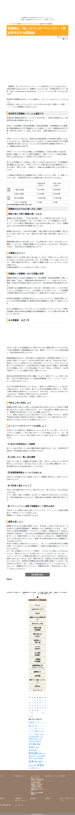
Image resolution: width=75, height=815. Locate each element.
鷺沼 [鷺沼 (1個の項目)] (38, 768)
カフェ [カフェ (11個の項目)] (33, 726)
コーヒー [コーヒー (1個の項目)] (40, 726)
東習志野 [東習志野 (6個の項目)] (33, 753)
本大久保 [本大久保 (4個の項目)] (32, 750)
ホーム (37, 605)
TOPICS (62, 776)
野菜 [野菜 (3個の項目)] (36, 762)
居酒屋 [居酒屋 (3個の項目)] (31, 747)
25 (42, 708)
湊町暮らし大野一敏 (37, 641)
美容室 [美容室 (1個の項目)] (38, 756)
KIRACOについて (37, 609)
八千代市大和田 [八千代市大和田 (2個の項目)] (34, 737)
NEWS (14, 24)
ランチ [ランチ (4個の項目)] (41, 731)
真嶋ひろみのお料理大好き (37, 618)
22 (35, 708)
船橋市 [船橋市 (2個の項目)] (41, 758)
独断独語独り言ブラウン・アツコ (37, 667)
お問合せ (37, 686)
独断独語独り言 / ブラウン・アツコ (37, 790)
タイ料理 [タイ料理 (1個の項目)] (34, 729)
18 (42, 705)
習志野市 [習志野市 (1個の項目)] (35, 758)
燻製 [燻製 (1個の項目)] (35, 756)
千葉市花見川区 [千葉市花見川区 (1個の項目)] (32, 741)
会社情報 (37, 676)
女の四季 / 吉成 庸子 (36, 782)
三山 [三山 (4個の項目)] (36, 734)
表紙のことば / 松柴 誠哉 (37, 792)
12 (45, 703)
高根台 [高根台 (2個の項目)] (33, 768)
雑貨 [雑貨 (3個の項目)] (40, 762)
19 (45, 705)
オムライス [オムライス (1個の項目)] (43, 722)
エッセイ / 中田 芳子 (36, 781)
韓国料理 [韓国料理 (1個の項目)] (31, 765)
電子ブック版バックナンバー (37, 681)
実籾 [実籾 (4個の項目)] (38, 744)
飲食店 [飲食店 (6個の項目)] (40, 765)
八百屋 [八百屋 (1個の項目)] (41, 737)
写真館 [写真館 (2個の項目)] (31, 739)
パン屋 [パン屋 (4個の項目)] (34, 731)
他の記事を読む (37, 575)
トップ (8, 24)
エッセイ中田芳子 (37, 648)
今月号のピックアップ (52, 776)
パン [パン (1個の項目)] (30, 731)
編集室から (37, 672)
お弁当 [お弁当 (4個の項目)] (31, 722)
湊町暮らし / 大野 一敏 (36, 784)
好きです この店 (37, 623)
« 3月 (31, 713)
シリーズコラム (35, 776)
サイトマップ (37, 690)
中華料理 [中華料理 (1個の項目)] (41, 734)
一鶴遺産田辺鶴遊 (37, 660)
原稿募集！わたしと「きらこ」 (21, 799)
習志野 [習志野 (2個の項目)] (42, 756)
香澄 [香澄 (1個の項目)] (30, 768)
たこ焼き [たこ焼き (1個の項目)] (37, 722)
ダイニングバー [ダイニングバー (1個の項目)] (41, 729)
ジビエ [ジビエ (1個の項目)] (30, 729)
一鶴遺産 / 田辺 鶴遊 (36, 786)
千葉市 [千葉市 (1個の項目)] (40, 739)
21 (32, 708)
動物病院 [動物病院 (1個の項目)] (36, 739)
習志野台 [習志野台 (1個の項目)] (31, 758)
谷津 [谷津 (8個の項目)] (31, 761)
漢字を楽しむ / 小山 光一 (37, 787)
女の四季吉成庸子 (37, 654)
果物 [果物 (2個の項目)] (40, 753)
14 (32, 705)
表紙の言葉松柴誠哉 (37, 629)
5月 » (43, 713)
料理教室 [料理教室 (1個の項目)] (36, 747)
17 (40, 705)
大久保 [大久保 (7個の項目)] (32, 744)
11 (42, 703)
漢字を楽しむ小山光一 (37, 635)
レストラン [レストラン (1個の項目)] (31, 734)
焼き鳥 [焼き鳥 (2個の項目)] (31, 756)
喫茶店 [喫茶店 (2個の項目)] (39, 741)
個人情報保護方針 (5, 805)
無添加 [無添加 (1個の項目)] (44, 753)
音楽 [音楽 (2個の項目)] (34, 765)
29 (35, 710)
